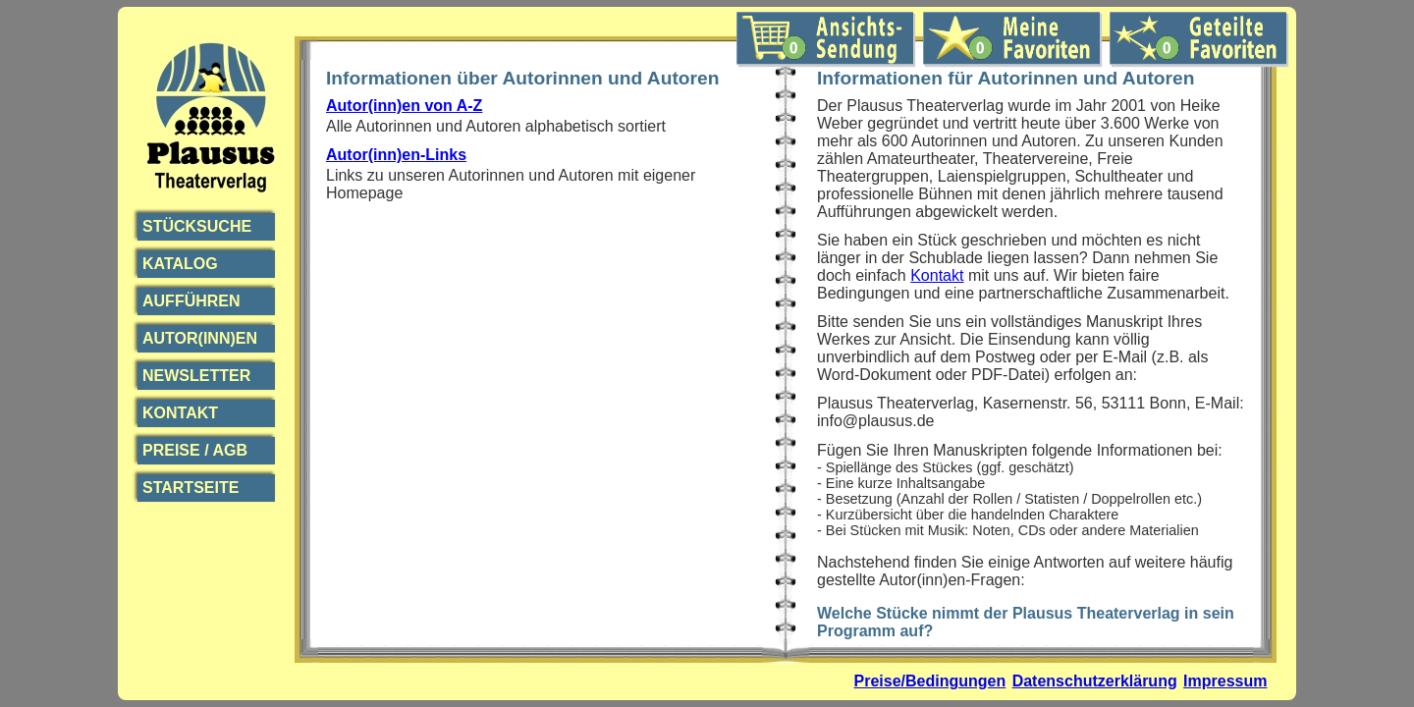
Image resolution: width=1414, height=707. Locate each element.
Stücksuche (196, 226)
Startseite (190, 487)
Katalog (180, 263)
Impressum (1225, 681)
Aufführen (191, 301)
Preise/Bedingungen (930, 681)
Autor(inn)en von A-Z (404, 105)
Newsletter (196, 375)
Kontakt (180, 413)
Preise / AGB (194, 450)
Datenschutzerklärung (1094, 681)
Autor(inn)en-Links (396, 154)
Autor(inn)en (199, 338)
